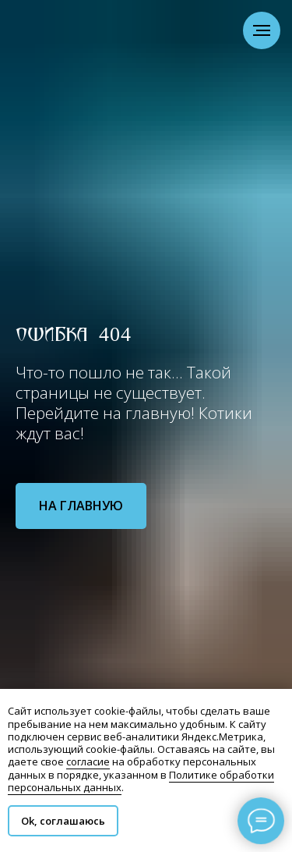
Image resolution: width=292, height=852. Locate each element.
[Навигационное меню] (261, 30)
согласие (88, 761)
